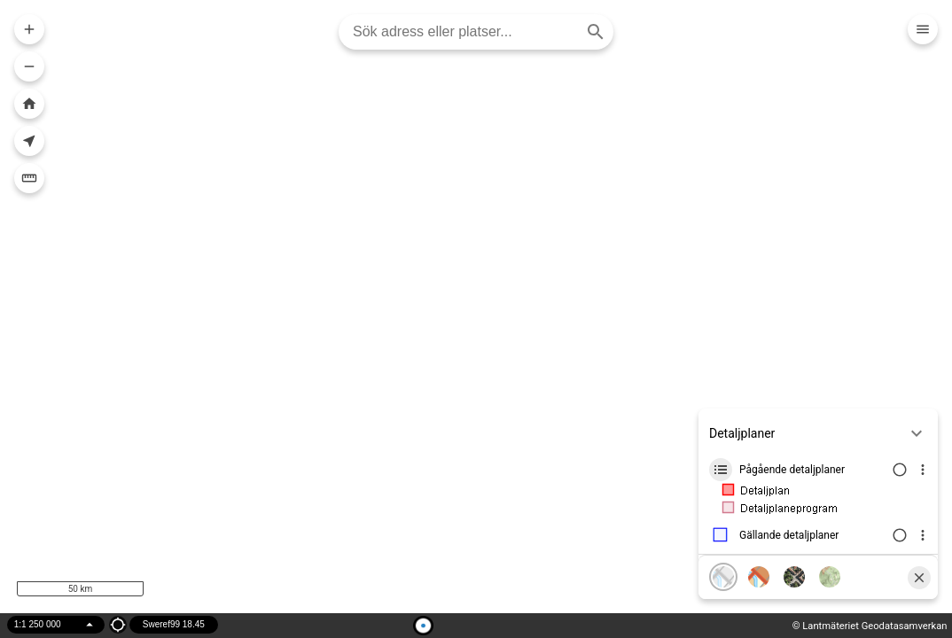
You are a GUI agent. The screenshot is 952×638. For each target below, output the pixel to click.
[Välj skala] (56, 625)
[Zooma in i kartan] (29, 29)
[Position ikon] (118, 625)
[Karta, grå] (723, 577)
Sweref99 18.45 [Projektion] (174, 624)
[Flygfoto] (794, 577)
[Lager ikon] (720, 469)
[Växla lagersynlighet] (898, 469)
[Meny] (923, 29)
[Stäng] (919, 577)
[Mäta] (29, 178)
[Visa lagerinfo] (922, 469)
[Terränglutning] (829, 577)
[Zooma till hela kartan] (29, 104)
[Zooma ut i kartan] (29, 66)
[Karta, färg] (759, 577)
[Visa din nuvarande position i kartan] (29, 141)
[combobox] (469, 32)
